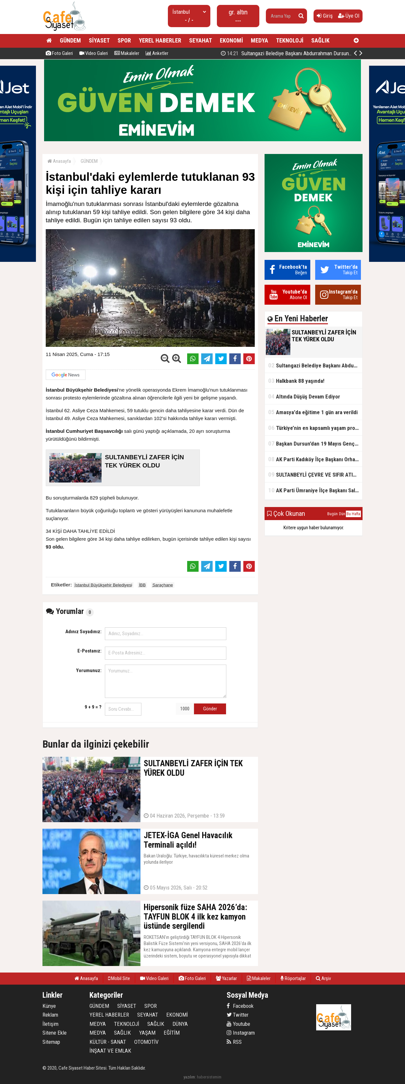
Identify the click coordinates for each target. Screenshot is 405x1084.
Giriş (325, 15)
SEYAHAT (200, 40)
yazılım (189, 1077)
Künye (49, 1006)
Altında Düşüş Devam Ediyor (304, 396)
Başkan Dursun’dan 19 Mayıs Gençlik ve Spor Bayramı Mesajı (315, 443)
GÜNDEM (70, 40)
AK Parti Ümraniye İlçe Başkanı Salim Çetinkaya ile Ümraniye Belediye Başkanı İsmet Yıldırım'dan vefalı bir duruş (315, 490)
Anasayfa (59, 161)
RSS (234, 1042)
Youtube (238, 1024)
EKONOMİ (231, 40)
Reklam (50, 1014)
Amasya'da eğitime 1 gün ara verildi (313, 412)
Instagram (241, 1032)
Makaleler (126, 53)
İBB (142, 585)
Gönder (210, 709)
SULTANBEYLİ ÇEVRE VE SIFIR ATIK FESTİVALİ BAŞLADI (315, 474)
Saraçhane (163, 585)
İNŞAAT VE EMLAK (110, 1050)
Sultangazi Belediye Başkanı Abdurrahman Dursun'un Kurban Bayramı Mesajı (315, 365)
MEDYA (259, 40)
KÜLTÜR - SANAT (107, 1042)
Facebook (240, 1006)
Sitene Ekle (54, 1032)
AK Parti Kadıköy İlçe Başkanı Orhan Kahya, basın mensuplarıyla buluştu (315, 459)
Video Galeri (93, 53)
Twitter (238, 1014)
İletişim (50, 1024)
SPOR (124, 40)
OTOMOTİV (146, 1042)
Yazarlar (226, 978)
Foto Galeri (59, 53)
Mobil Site (119, 978)
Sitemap (51, 1042)
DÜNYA (180, 1024)
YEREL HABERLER (160, 40)
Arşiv (323, 978)
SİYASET (99, 40)
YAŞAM (147, 1032)
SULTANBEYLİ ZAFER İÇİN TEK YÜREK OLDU (293, 53)
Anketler (157, 53)
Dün (342, 514)
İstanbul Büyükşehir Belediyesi (103, 585)
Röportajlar (293, 978)
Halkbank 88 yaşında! (296, 380)
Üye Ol (348, 15)
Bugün (332, 514)
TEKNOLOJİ (289, 40)
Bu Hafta (353, 514)
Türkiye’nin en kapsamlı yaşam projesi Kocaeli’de (315, 428)
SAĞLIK (320, 40)
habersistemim (209, 1077)
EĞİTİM (172, 1032)
